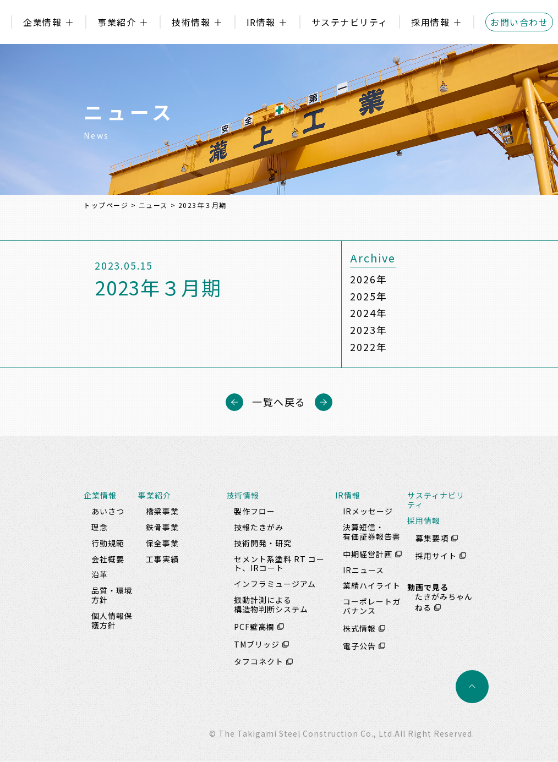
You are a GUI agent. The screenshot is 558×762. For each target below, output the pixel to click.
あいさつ (107, 511)
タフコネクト (258, 661)
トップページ (106, 205)
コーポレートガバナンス (372, 606)
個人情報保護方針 (112, 620)
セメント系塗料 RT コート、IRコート (279, 563)
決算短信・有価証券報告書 (372, 532)
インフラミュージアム (275, 584)
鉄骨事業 (162, 527)
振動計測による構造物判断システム (271, 604)
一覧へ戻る (279, 402)
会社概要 (107, 558)
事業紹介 (116, 22)
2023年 (368, 330)
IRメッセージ (368, 511)
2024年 (368, 313)
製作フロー (254, 511)
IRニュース (363, 569)
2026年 (368, 279)
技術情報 (191, 22)
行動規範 (107, 543)
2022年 (368, 347)
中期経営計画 (367, 554)
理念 (99, 527)
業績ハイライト (372, 585)
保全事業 (162, 543)
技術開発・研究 (263, 543)
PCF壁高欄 (254, 626)
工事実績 (162, 558)
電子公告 (359, 645)
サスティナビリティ (435, 500)
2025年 (368, 296)
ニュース (153, 205)
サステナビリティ (349, 22)
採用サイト (436, 555)
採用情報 (430, 22)
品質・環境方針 (112, 595)
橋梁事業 (162, 511)
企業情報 (42, 22)
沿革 (99, 574)
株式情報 (359, 628)
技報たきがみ (258, 527)
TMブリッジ (257, 644)
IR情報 (261, 22)
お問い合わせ (519, 22)
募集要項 (431, 538)
